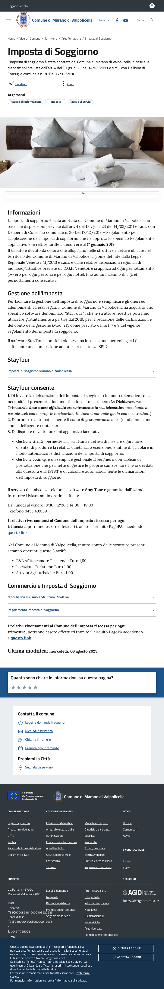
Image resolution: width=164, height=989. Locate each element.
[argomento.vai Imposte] (55, 101)
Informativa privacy (97, 903)
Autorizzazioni (54, 835)
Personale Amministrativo (24, 848)
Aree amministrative (21, 829)
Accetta (126, 957)
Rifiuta (126, 948)
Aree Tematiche (71, 38)
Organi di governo (19, 823)
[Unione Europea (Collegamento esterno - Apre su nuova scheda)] (27, 797)
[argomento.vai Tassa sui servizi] (80, 101)
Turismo (51, 867)
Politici (12, 842)
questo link (18, 532)
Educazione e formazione (61, 842)
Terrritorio (51, 38)
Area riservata (93, 928)
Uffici (11, 835)
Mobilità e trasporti (96, 823)
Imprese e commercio (98, 867)
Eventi (127, 867)
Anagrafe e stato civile (60, 829)
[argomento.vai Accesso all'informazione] (25, 101)
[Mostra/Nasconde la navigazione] (8, 19)
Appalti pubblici (55, 848)
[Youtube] (124, 20)
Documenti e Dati (18, 854)
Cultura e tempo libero (98, 861)
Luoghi (127, 861)
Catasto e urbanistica (59, 823)
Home (11, 38)
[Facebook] (115, 20)
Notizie (127, 823)
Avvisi (126, 835)
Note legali (91, 909)
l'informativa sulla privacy (70, 980)
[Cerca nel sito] (151, 20)
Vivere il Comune (29, 38)
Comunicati (130, 829)
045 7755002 (21, 931)
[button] (18, 6)
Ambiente (91, 842)
